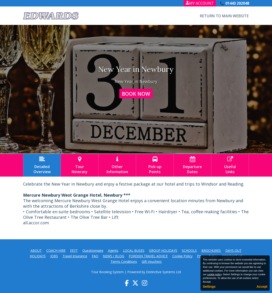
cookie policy (214, 274)
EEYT (74, 250)
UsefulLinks (230, 165)
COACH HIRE (56, 250)
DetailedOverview (42, 165)
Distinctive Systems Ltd (163, 272)
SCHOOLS (189, 250)
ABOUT (36, 250)
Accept (262, 286)
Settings (209, 286)
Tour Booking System (107, 272)
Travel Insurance (75, 256)
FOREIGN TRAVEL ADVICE (148, 256)
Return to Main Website (224, 15)
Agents (113, 250)
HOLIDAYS (38, 256)
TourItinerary (79, 165)
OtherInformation (117, 165)
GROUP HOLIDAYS (163, 250)
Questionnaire (92, 250)
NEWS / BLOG (113, 256)
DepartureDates (192, 165)
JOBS (54, 256)
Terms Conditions (124, 261)
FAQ (95, 256)
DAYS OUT (233, 250)
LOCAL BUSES (133, 250)
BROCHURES (211, 250)
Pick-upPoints (154, 165)
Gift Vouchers (152, 261)
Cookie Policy (182, 256)
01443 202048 (237, 3)
